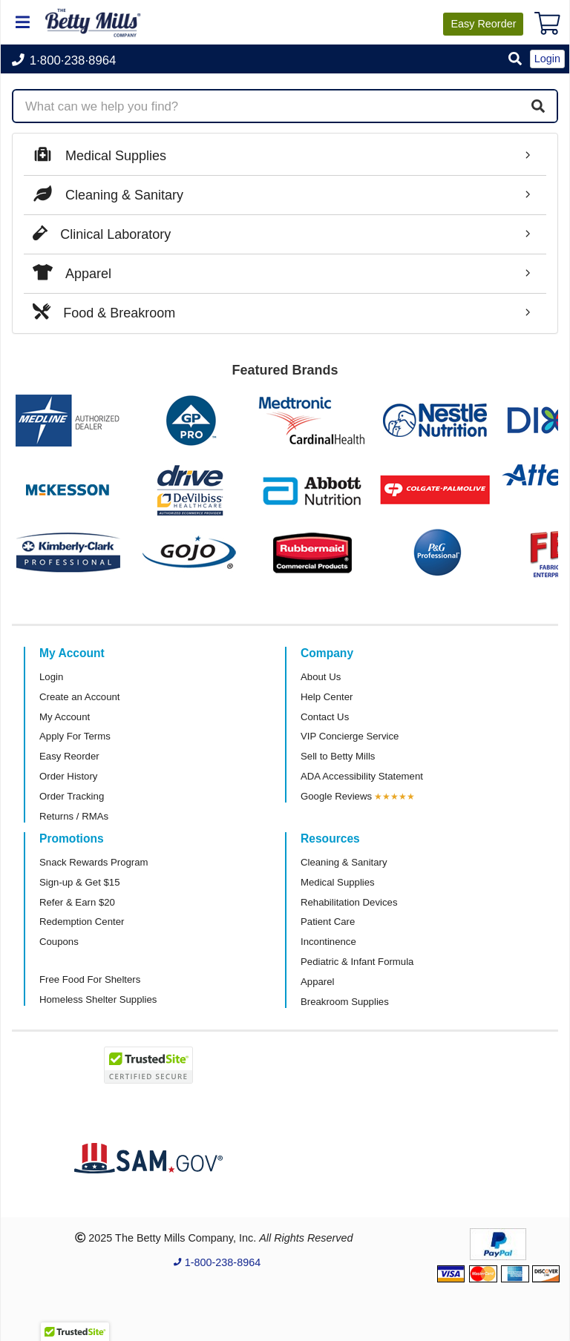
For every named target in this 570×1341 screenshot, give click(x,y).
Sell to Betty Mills (338, 756)
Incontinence (328, 941)
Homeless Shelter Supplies (98, 999)
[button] (515, 59)
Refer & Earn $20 (77, 902)
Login (51, 676)
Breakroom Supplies (345, 1001)
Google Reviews (336, 796)
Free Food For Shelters (89, 979)
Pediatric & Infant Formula (357, 961)
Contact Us (325, 716)
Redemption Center (81, 921)
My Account (64, 716)
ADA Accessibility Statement (362, 776)
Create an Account (79, 696)
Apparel (317, 981)
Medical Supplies (338, 882)
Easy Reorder (69, 756)
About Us (321, 676)
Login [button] (547, 59)
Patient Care (328, 921)
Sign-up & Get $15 (79, 882)
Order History (68, 776)
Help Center (327, 696)
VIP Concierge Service (350, 736)
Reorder (483, 24)
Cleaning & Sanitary (344, 862)
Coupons (59, 941)
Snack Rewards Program (93, 862)
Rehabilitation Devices (349, 902)
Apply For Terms (75, 736)
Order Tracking (71, 796)
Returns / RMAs (73, 816)
